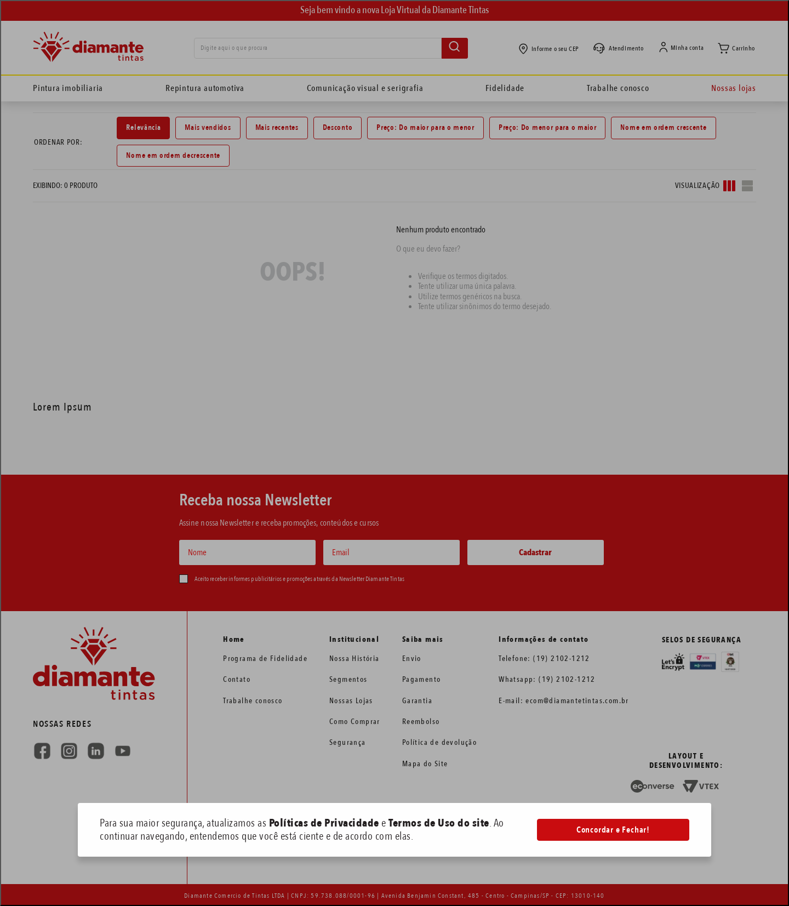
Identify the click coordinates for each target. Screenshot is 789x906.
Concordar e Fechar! (613, 830)
